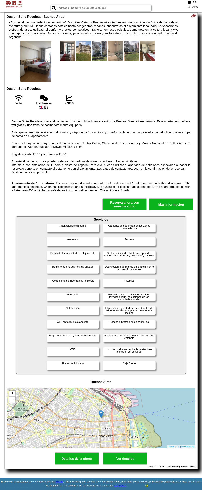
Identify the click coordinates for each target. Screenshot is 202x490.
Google (59, 481)
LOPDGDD (120, 485)
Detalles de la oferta (76, 458)
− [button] (12, 400)
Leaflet (171, 446)
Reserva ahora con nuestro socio (124, 204)
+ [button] (12, 394)
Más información (171, 204)
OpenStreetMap (186, 446)
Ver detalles (125, 458)
